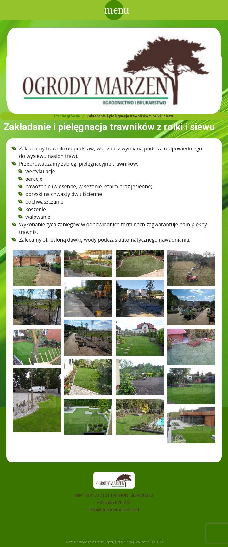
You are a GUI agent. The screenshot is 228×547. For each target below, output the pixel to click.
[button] (37, 268)
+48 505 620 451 (114, 503)
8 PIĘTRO (156, 542)
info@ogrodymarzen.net (114, 509)
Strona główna (67, 116)
